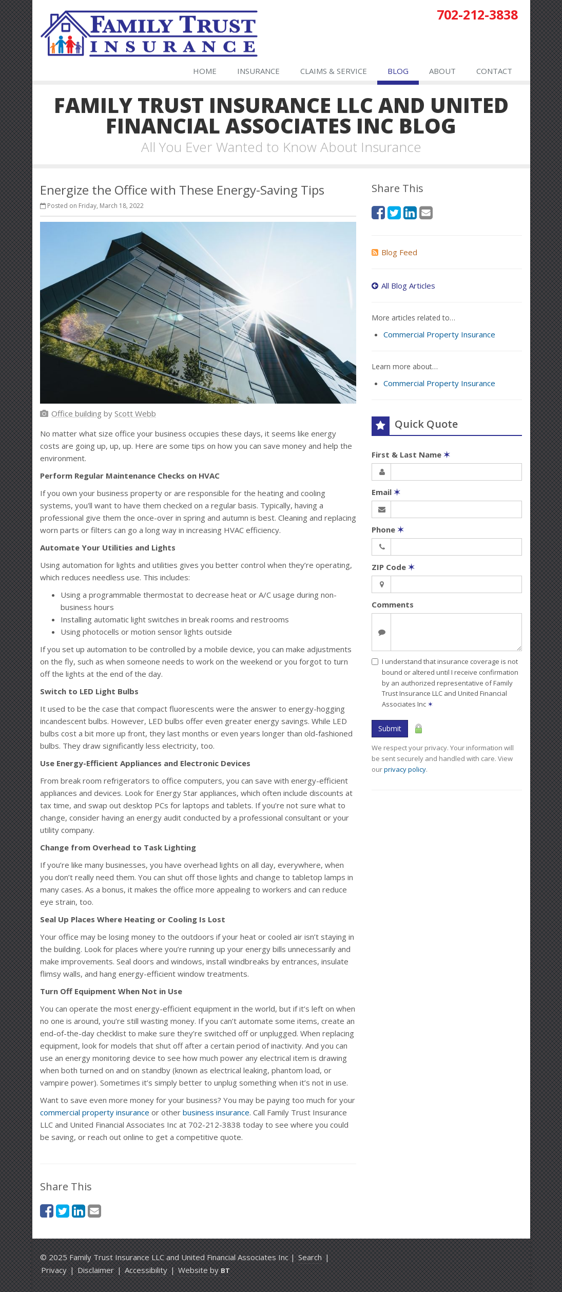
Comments (393, 604)
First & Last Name (411, 454)
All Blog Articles (403, 285)
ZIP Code (393, 567)
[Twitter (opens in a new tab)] (62, 1210)
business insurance (216, 1112)
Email (386, 492)
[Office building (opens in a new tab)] (76, 413)
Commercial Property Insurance (439, 334)
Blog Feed (394, 252)
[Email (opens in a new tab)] (94, 1210)
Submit (389, 728)
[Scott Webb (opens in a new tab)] (135, 413)
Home (205, 71)
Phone (388, 529)
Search (310, 1257)
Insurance (258, 71)
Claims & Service (333, 71)
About (442, 71)
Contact (494, 71)
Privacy (54, 1270)
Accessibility (146, 1270)
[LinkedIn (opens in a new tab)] (78, 1210)
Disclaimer (95, 1270)
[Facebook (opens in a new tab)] (46, 1210)
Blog (398, 71)
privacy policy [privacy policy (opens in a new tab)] (405, 769)
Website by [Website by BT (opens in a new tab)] (204, 1270)
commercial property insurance (94, 1112)
